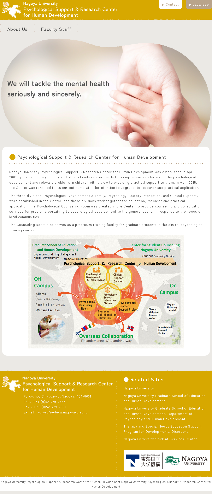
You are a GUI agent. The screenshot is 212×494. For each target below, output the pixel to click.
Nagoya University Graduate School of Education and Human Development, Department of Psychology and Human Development (164, 413)
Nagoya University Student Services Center (160, 438)
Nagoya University (139, 388)
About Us (17, 28)
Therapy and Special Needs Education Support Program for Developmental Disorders (163, 429)
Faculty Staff (56, 28)
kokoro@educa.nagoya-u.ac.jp (63, 412)
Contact (172, 4)
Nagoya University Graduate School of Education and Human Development (164, 398)
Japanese (201, 4)
